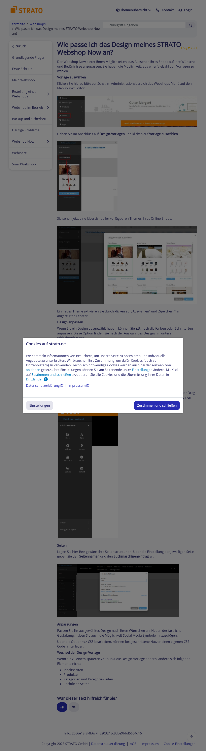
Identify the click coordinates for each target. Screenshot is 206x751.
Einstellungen (39, 405)
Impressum (78, 385)
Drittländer (37, 379)
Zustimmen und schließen (157, 405)
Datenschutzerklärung (45, 385)
